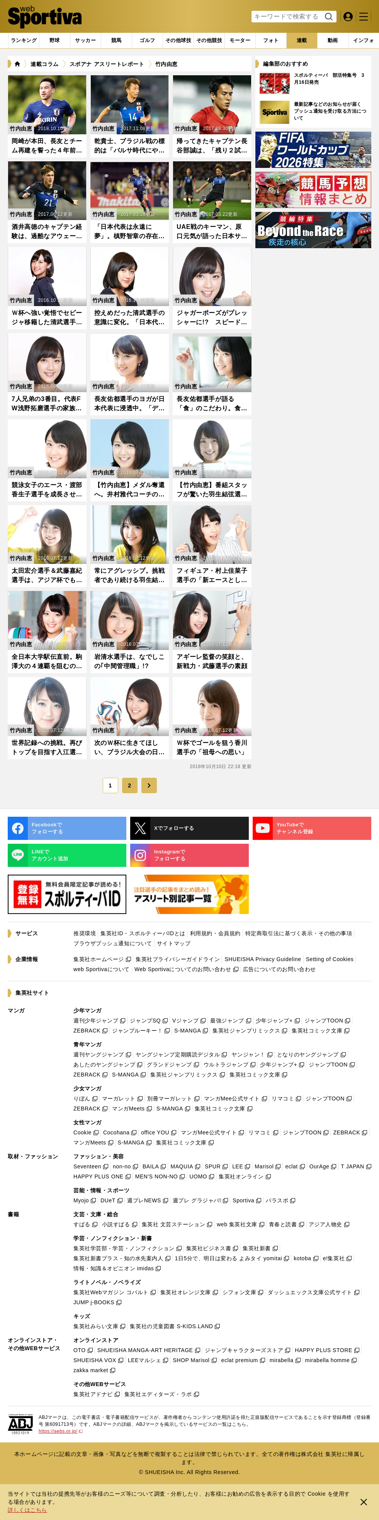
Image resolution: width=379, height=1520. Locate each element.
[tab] (54, 40)
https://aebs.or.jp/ (61, 1431)
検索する (328, 17)
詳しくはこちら (27, 1510)
